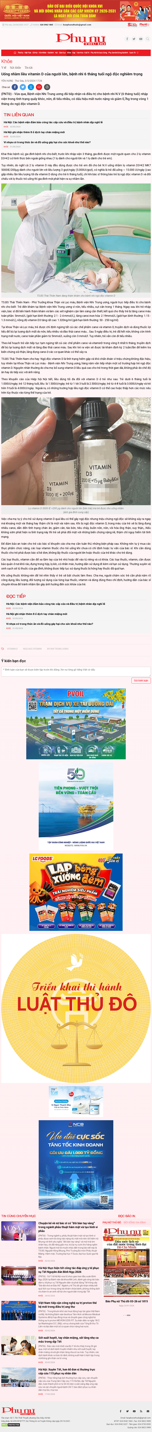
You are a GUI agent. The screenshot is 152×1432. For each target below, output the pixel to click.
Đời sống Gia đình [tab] (135, 1222)
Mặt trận (28, 53)
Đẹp (73, 53)
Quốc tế (132, 53)
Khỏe (69, 53)
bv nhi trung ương (58, 649)
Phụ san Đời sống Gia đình (118, 53)
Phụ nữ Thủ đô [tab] (112, 1222)
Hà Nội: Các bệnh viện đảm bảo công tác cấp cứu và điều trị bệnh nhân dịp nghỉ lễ (53, 122)
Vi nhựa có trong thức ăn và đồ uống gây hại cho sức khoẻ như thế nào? (47, 142)
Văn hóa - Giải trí (83, 53)
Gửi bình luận (141, 680)
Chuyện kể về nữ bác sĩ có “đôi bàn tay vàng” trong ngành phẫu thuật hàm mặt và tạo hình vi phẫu (68, 1227)
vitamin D (12, 649)
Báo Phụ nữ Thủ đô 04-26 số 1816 (127, 1301)
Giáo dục (62, 53)
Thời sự (20, 53)
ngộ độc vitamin (32, 649)
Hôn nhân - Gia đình (46, 53)
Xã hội (34, 53)
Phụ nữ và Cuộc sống (99, 53)
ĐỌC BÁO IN (126, 1216)
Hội (56, 53)
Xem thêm (126, 1320)
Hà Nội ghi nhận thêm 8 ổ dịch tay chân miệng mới (34, 132)
